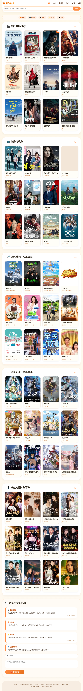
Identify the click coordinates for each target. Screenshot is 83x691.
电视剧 (61, 3)
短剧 (79, 3)
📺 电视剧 (31, 17)
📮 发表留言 (14, 672)
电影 (54, 3)
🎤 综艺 (42, 17)
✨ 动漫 (53, 17)
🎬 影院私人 (8, 3)
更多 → (76, 27)
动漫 (73, 3)
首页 (48, 3)
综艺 (67, 3)
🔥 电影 (19, 17)
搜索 (76, 8)
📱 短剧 (64, 17)
